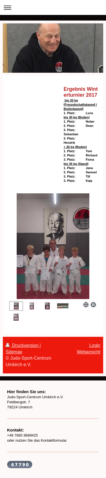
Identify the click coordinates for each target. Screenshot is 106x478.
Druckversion (23, 345)
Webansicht (88, 351)
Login (94, 345)
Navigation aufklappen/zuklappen (53, 7)
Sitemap (14, 351)
